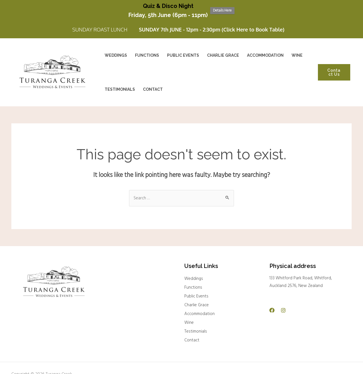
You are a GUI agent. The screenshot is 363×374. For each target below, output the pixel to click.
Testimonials (195, 329)
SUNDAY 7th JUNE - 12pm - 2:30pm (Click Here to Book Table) (211, 28)
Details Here (222, 11)
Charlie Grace (196, 303)
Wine (189, 320)
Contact (191, 338)
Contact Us (334, 70)
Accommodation (199, 312)
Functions (193, 285)
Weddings (193, 276)
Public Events (196, 294)
